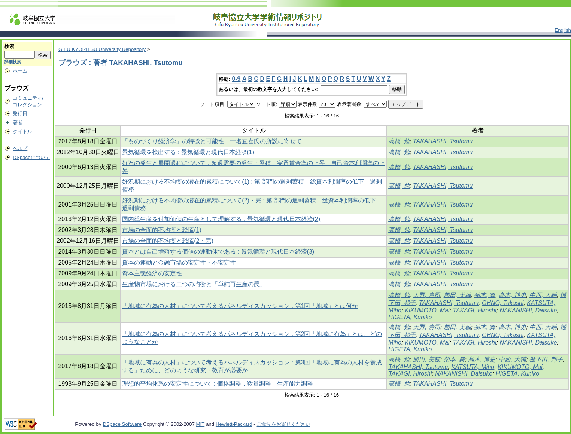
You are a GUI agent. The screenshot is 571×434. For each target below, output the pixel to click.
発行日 (20, 113)
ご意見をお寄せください (283, 424)
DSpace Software (122, 424)
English (563, 30)
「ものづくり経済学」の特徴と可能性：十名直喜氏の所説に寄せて (212, 141)
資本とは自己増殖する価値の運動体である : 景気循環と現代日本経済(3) (218, 251)
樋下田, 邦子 (546, 359)
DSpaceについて (31, 157)
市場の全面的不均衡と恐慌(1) (161, 230)
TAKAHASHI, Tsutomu (443, 141)
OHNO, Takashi (502, 303)
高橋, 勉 (399, 141)
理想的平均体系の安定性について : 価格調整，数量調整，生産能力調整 (217, 383)
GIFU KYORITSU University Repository (102, 49)
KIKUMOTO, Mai (427, 310)
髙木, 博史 (512, 295)
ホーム (20, 71)
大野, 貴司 (426, 295)
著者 (17, 122)
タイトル (22, 131)
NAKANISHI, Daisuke (528, 310)
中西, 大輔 (543, 295)
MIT (200, 424)
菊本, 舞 (484, 295)
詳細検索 (12, 61)
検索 (9, 46)
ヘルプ (20, 148)
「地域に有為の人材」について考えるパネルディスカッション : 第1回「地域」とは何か (240, 306)
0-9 (236, 79)
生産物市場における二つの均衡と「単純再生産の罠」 (194, 284)
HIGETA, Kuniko (410, 317)
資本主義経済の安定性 (152, 273)
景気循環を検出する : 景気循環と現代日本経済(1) (188, 152)
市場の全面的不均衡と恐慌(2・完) (167, 241)
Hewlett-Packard (234, 424)
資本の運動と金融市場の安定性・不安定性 (179, 262)
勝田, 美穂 (457, 295)
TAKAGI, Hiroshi (474, 310)
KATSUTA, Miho (472, 367)
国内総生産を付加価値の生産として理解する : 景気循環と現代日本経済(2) (221, 219)
